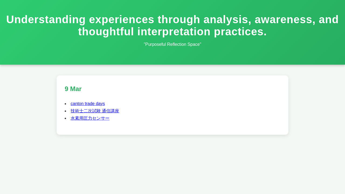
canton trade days (88, 103)
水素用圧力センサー (90, 118)
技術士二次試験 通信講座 (95, 111)
